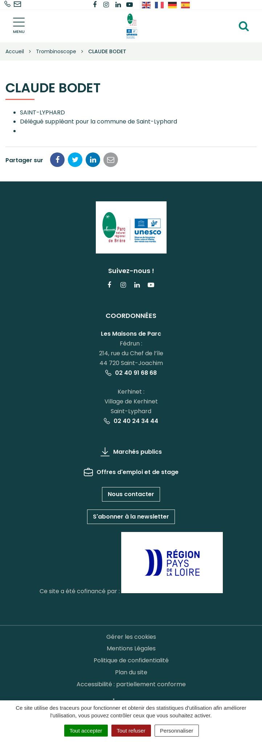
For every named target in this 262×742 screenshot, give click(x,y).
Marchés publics (131, 451)
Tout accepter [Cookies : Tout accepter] (86, 731)
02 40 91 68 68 (131, 373)
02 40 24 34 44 (131, 421)
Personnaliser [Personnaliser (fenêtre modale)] (176, 731)
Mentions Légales (131, 648)
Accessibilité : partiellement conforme (131, 684)
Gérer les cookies (131, 637)
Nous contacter (131, 494)
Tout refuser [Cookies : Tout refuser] (131, 731)
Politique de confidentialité (131, 660)
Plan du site (131, 672)
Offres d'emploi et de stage (131, 472)
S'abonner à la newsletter (131, 516)
